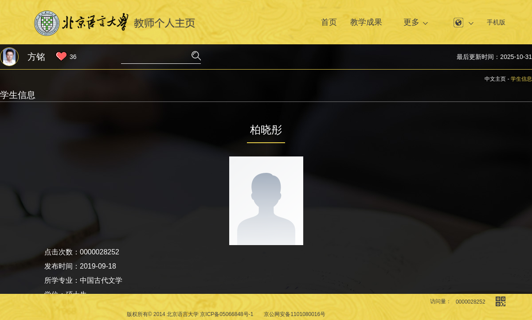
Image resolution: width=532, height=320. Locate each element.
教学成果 (366, 22)
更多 (411, 22)
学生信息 (521, 79)
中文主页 (495, 79)
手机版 (496, 22)
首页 (329, 22)
